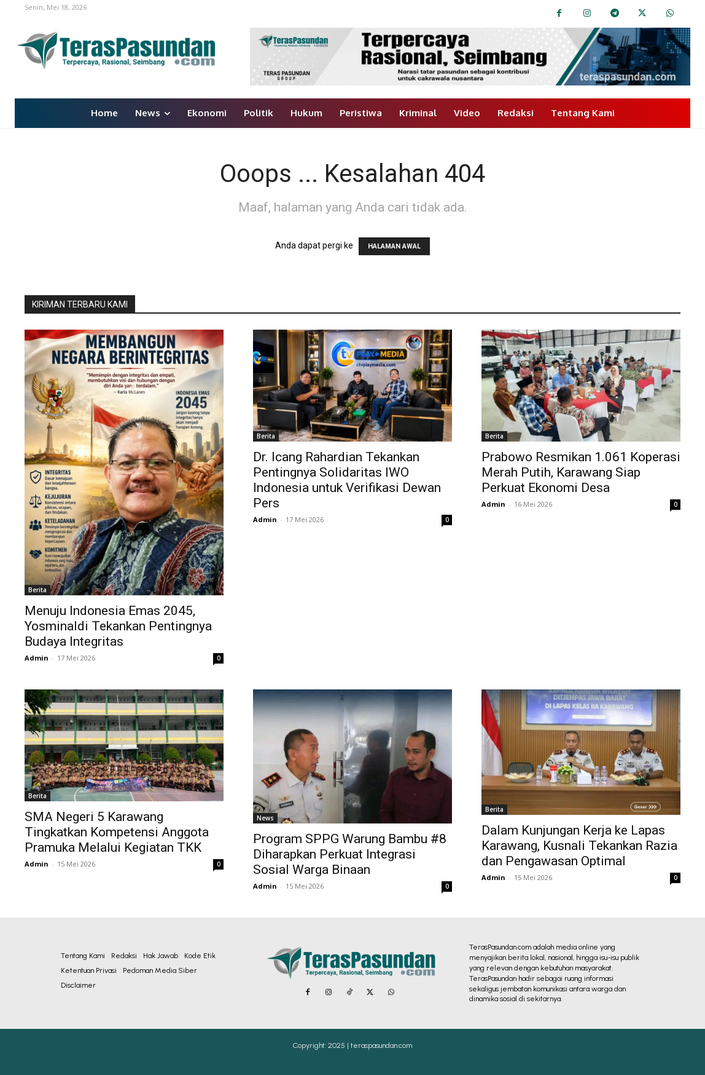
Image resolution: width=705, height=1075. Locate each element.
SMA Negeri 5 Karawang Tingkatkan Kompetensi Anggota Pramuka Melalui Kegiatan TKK (117, 832)
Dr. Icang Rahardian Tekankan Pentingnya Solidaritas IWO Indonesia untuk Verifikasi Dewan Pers (347, 480)
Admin (37, 657)
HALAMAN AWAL (394, 246)
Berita (37, 589)
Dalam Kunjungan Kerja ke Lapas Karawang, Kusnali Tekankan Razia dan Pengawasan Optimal (579, 845)
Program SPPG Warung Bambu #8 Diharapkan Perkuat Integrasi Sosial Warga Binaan (349, 854)
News (265, 818)
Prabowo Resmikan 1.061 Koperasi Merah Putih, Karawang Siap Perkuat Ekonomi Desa (580, 472)
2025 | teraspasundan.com (370, 1045)
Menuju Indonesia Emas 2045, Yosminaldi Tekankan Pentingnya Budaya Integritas (118, 626)
